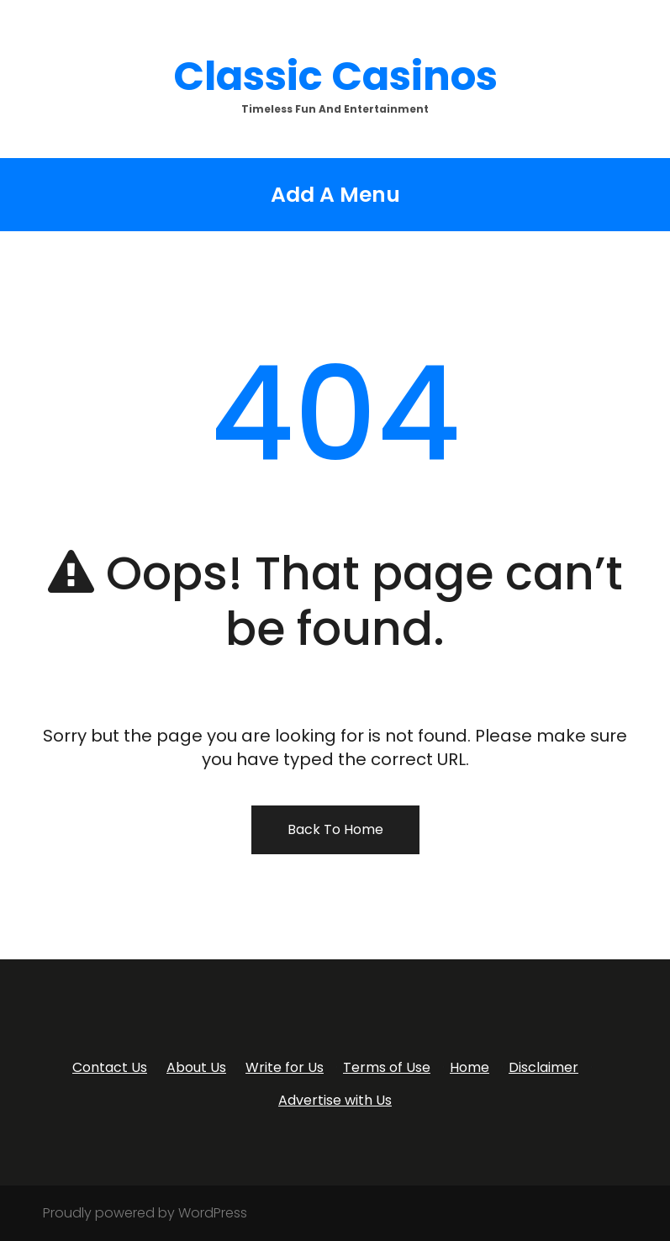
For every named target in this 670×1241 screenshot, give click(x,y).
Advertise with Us (335, 1100)
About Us (196, 1067)
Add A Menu (335, 194)
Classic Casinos (335, 76)
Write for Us (284, 1067)
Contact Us (109, 1067)
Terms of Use (386, 1067)
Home (469, 1067)
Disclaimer (543, 1067)
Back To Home (335, 829)
